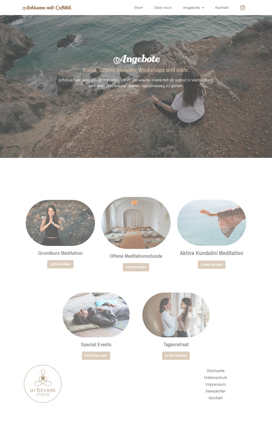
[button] (193, 8)
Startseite (216, 371)
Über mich (163, 8)
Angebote (193, 8)
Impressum (215, 384)
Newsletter (216, 391)
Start (138, 8)
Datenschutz (215, 378)
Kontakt (222, 8)
